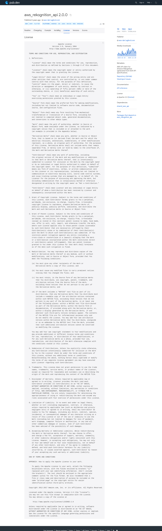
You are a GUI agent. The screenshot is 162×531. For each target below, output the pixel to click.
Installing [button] (57, 30)
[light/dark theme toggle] (156, 2)
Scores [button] (84, 30)
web (74, 23)
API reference (122, 88)
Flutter (37, 23)
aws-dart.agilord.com (51, 20)
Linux (63, 23)
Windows (80, 23)
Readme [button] (27, 30)
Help (148, 2)
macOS (69, 23)
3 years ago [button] (36, 20)
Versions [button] (76, 30)
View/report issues (124, 79)
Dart (31, 23)
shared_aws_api (123, 106)
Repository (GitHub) (124, 76)
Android (54, 23)
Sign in (141, 3)
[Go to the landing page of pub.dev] (12, 2)
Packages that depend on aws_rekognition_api (126, 116)
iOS (59, 23)
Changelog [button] (38, 30)
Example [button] (48, 30)
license (131, 97)
